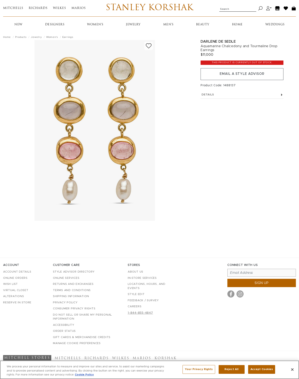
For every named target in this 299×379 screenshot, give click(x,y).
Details (242, 95)
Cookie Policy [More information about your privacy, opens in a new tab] (84, 374)
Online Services (66, 278)
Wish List (10, 284)
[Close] (292, 369)
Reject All (231, 369)
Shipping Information (71, 296)
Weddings (275, 24)
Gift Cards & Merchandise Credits (81, 337)
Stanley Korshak (149, 8)
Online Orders (15, 278)
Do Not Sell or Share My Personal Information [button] (82, 317)
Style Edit (136, 294)
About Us (135, 272)
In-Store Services (142, 278)
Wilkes (59, 8)
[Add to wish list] (149, 46)
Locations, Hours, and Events (146, 286)
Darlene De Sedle (218, 41)
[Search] (260, 8)
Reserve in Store (17, 302)
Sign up (262, 283)
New (18, 24)
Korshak (165, 358)
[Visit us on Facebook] (230, 294)
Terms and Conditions (72, 290)
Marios (78, 8)
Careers (134, 306)
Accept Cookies (261, 369)
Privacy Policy (65, 302)
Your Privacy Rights (199, 369)
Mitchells (13, 8)
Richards (38, 8)
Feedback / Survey (143, 300)
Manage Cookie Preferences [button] (77, 343)
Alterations (13, 296)
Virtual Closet (15, 290)
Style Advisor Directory (73, 272)
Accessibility (63, 325)
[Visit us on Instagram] (240, 294)
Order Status (64, 331)
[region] (149, 369)
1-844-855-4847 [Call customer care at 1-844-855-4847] (140, 312)
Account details (17, 272)
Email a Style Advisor (242, 74)
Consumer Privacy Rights (74, 308)
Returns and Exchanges (73, 284)
